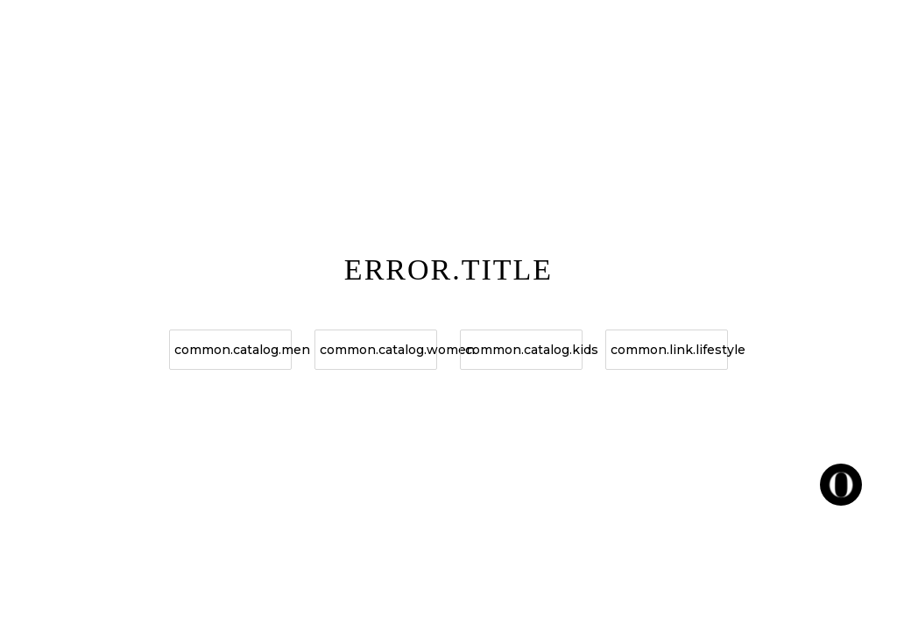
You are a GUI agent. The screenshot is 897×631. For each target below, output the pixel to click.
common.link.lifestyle (669, 350)
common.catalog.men (233, 350)
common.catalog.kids (524, 350)
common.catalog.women (378, 350)
